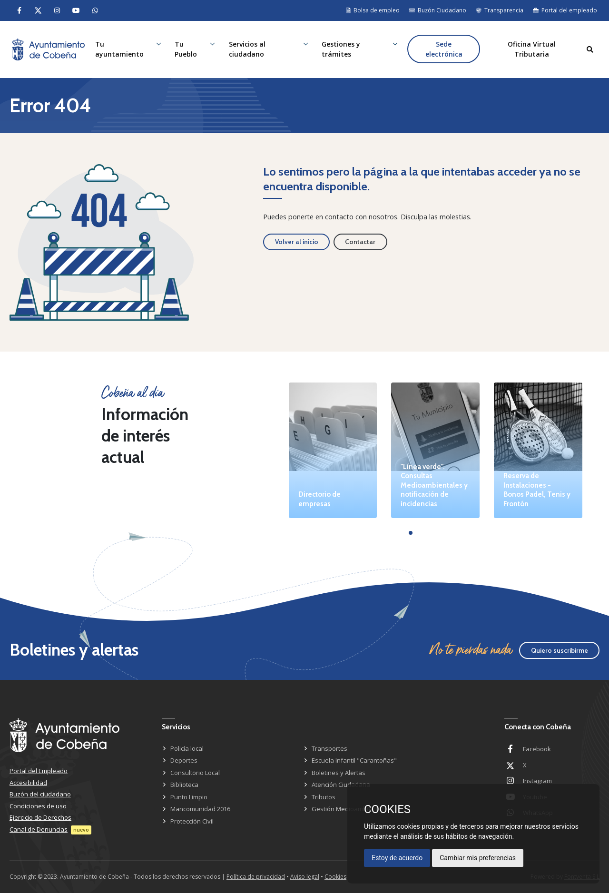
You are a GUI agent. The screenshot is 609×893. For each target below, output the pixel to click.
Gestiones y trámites (341, 49)
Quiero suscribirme (559, 650)
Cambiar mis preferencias (478, 858)
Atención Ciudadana (341, 784)
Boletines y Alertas (338, 772)
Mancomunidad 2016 (200, 809)
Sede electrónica (443, 49)
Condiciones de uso (38, 806)
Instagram (537, 780)
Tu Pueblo (187, 49)
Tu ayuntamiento (120, 49)
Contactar (360, 241)
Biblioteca (184, 784)
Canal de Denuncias (39, 829)
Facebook (537, 749)
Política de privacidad (255, 877)
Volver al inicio (296, 241)
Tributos (323, 797)
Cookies (335, 877)
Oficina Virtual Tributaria (532, 49)
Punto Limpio (188, 797)
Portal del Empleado (39, 770)
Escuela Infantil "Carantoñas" (354, 760)
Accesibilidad (28, 782)
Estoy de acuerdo (397, 858)
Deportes (183, 760)
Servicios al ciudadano (247, 49)
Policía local (187, 748)
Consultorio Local (195, 772)
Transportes (329, 748)
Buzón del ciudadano (40, 794)
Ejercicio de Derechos (40, 817)
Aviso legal (304, 877)
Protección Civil (192, 821)
